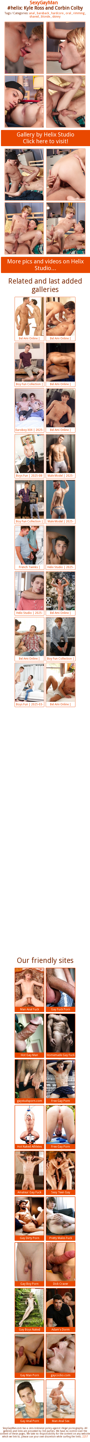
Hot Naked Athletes (29, 1126)
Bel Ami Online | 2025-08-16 (60, 365)
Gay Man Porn (29, 1355)
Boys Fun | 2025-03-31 (29, 685)
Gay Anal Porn (29, 1401)
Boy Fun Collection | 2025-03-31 (60, 639)
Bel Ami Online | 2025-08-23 (60, 319)
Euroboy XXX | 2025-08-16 (29, 411)
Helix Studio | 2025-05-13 (60, 548)
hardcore (57, 13)
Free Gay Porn (60, 1081)
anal (32, 13)
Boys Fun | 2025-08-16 (29, 456)
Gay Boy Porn (29, 1264)
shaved (34, 16)
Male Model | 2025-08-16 (60, 456)
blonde (45, 16)
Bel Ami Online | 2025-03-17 (60, 685)
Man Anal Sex (60, 1401)
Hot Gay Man (29, 1035)
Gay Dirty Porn (29, 1218)
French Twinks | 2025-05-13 (29, 548)
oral (68, 13)
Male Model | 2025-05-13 (60, 502)
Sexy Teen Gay (60, 1172)
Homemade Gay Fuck (60, 1035)
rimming (78, 13)
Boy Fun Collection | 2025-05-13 (29, 502)
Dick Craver (60, 1264)
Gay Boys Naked (29, 1309)
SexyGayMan (44, 2)
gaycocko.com (60, 1355)
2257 (85, 1436)
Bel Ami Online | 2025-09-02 (29, 319)
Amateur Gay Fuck (29, 1172)
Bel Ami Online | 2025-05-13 (60, 594)
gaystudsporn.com (29, 1081)
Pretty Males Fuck (60, 1218)
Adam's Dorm (60, 1309)
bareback (43, 13)
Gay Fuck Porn (60, 989)
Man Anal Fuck (29, 989)
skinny (56, 16)
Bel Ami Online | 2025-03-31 (29, 639)
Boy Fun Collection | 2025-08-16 (29, 365)
